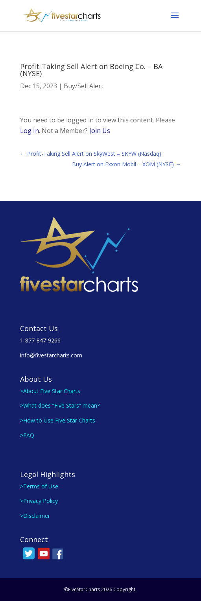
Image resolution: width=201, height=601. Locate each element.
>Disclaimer (35, 515)
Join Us (99, 130)
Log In (29, 130)
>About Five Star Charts (50, 391)
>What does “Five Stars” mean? (60, 405)
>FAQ (27, 435)
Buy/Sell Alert (83, 86)
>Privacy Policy (39, 500)
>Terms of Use (39, 486)
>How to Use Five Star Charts (57, 420)
